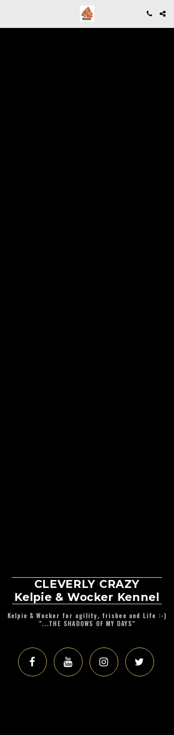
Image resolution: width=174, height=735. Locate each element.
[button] (10, 13)
